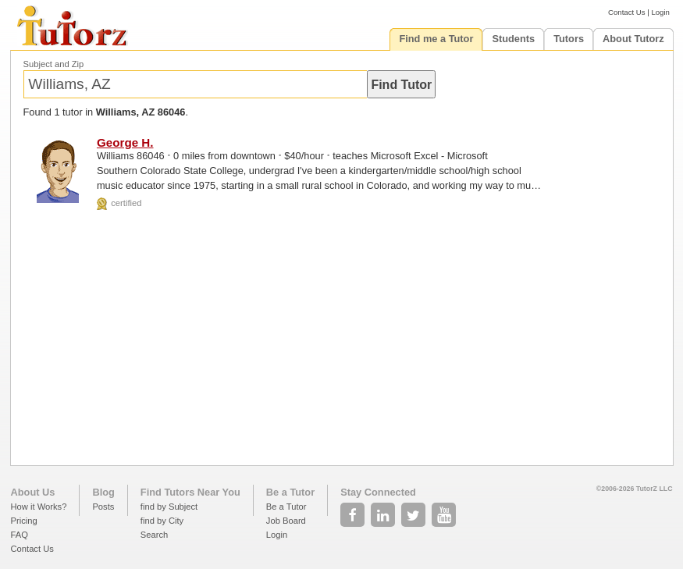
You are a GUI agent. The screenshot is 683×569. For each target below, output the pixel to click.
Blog (103, 492)
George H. (125, 142)
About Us (33, 492)
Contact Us (626, 12)
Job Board (286, 520)
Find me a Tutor (436, 38)
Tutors (568, 38)
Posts (103, 506)
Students (513, 38)
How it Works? (39, 506)
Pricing (24, 520)
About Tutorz (633, 38)
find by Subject (169, 506)
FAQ (19, 534)
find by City (162, 520)
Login (660, 12)
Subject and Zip (53, 64)
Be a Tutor (290, 492)
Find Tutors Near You (190, 492)
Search (154, 534)
